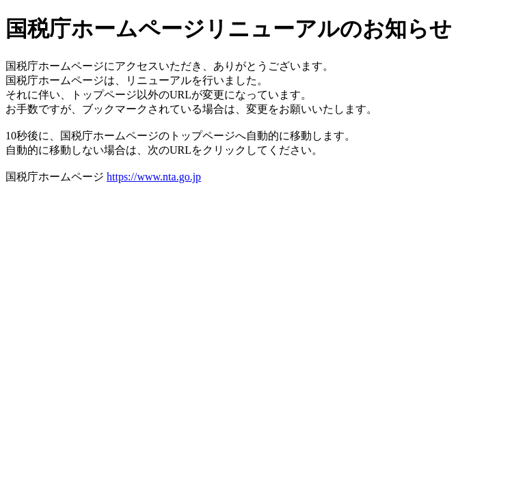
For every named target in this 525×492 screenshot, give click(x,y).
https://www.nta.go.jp (154, 176)
